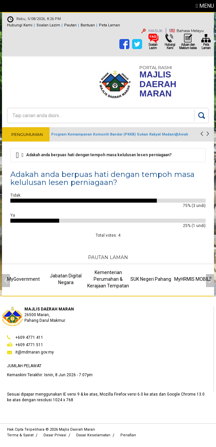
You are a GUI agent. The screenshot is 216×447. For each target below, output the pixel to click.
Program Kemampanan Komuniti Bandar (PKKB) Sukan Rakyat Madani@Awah (119, 134)
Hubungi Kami (19, 25)
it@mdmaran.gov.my (34, 352)
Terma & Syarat (20, 435)
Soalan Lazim (48, 25)
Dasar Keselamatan (93, 435)
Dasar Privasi (54, 435)
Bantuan (88, 25)
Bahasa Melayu (190, 30)
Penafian (128, 435)
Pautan (70, 25)
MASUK (152, 30)
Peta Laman (109, 25)
